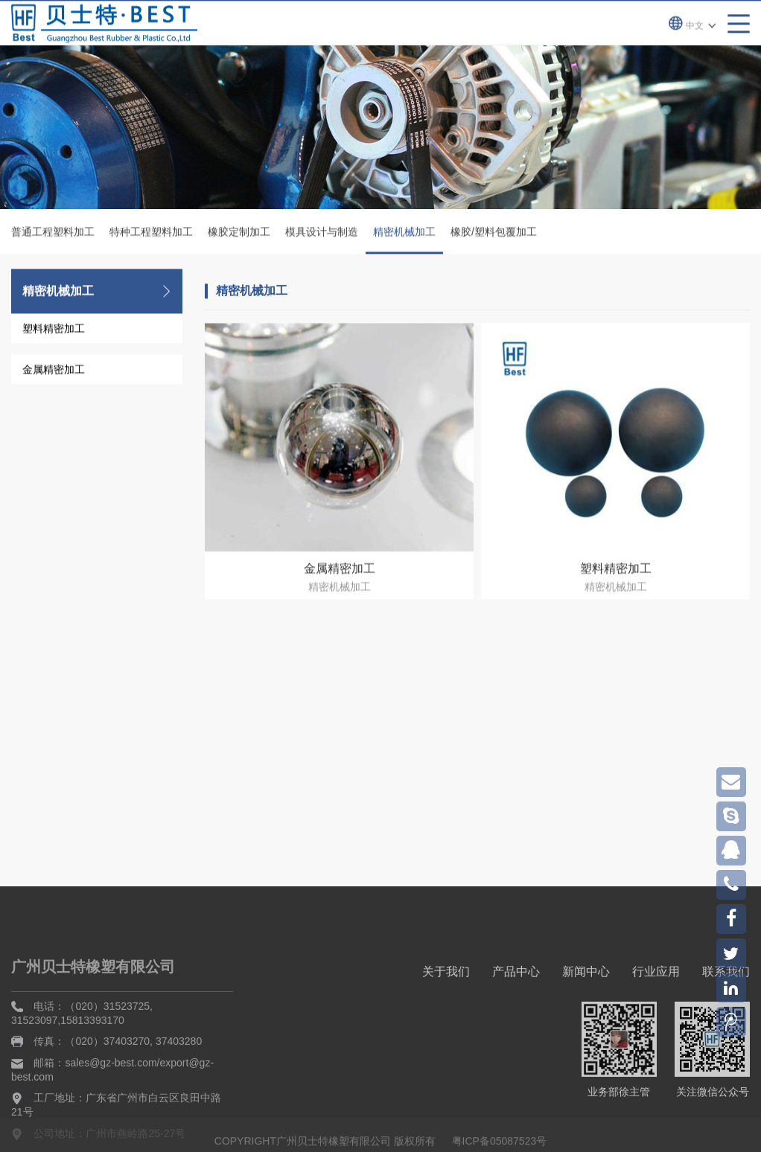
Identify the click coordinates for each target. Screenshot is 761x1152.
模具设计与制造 (321, 233)
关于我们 (446, 1023)
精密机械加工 (404, 241)
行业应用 (656, 1023)
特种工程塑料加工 (151, 233)
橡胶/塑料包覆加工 (493, 233)
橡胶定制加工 (239, 233)
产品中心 (516, 1023)
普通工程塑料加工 (53, 233)
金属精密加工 (53, 371)
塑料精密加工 (53, 330)
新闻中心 (586, 1023)
